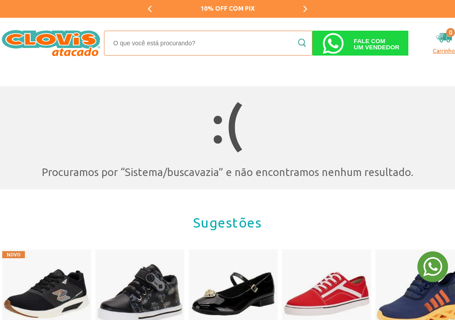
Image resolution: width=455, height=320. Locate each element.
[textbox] (208, 43)
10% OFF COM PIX (227, 8)
